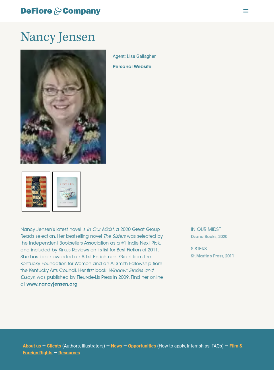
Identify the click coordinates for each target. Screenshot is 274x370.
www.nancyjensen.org (51, 284)
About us (32, 346)
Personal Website (132, 67)
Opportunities (142, 346)
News (116, 346)
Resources (69, 352)
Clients (54, 346)
